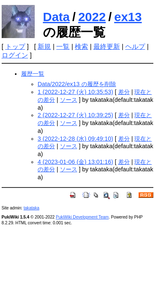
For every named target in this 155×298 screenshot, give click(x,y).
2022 (92, 17)
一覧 (62, 46)
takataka (31, 208)
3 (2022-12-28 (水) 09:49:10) (75, 138)
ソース (68, 99)
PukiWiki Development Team (82, 217)
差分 (124, 92)
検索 (81, 46)
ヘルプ (135, 46)
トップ (15, 46)
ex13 (128, 17)
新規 (44, 46)
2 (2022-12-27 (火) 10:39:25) (75, 115)
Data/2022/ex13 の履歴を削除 (77, 84)
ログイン (15, 55)
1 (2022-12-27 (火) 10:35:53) (75, 92)
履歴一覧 (32, 73)
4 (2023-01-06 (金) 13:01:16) (75, 162)
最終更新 (106, 46)
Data (56, 17)
